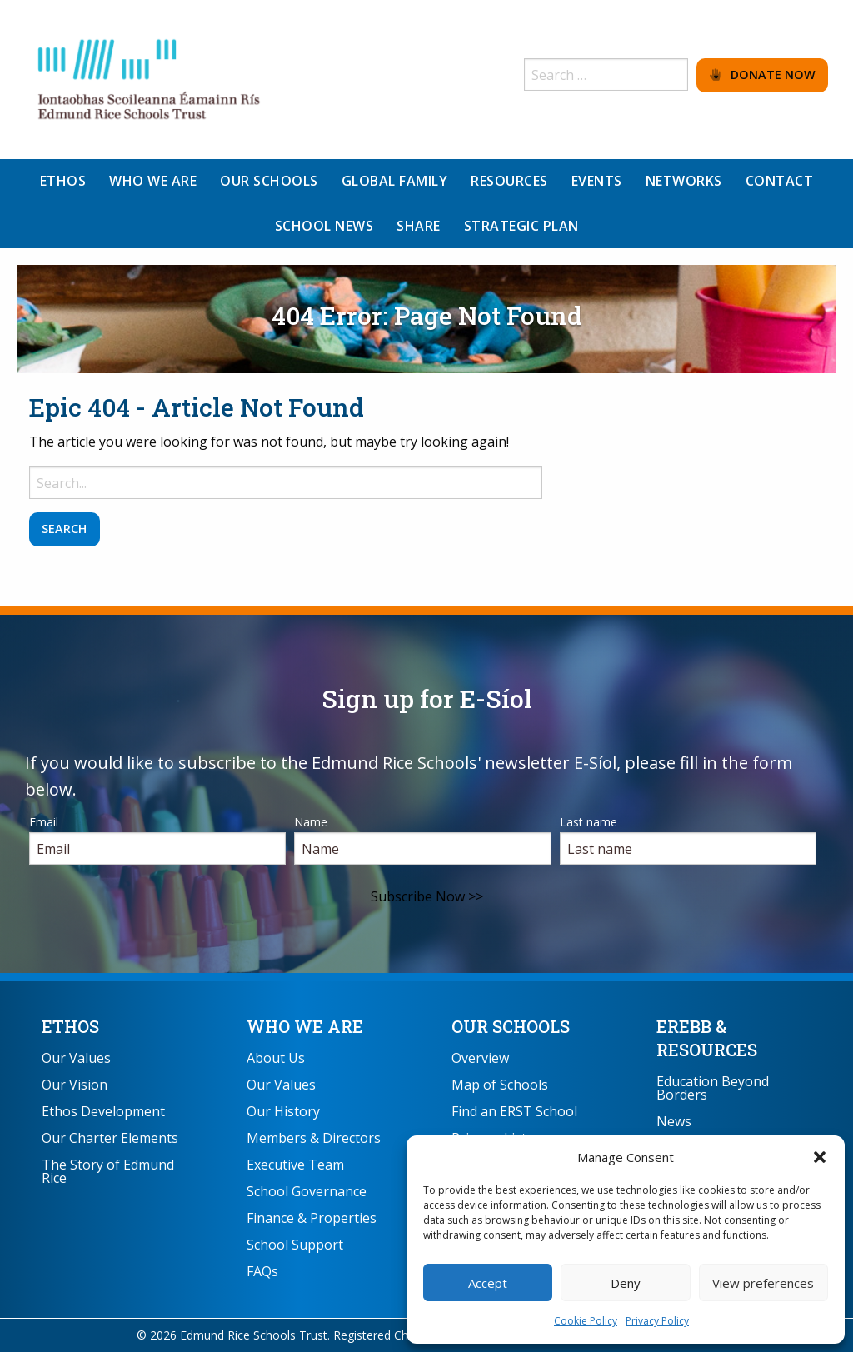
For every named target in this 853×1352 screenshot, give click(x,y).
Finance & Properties (312, 1218)
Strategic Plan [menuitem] (521, 226)
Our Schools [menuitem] (269, 181)
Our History (283, 1111)
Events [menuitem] (596, 181)
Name (310, 822)
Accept (487, 1283)
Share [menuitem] (419, 226)
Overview (480, 1058)
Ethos (70, 1026)
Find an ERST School (514, 1111)
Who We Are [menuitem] (153, 181)
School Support (295, 1244)
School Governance (307, 1191)
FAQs (262, 1271)
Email (43, 822)
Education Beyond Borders (712, 1088)
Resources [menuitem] (509, 181)
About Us (276, 1058)
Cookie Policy (585, 1321)
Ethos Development (103, 1111)
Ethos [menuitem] (63, 181)
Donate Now (763, 74)
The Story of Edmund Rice (108, 1171)
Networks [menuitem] (684, 181)
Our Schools (510, 1026)
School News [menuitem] (324, 226)
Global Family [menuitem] (395, 181)
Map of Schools (499, 1084)
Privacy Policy (657, 1321)
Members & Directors (314, 1138)
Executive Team (295, 1164)
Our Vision (74, 1084)
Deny (626, 1283)
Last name (588, 822)
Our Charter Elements (110, 1138)
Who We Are (305, 1026)
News (673, 1121)
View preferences (763, 1283)
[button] (819, 1157)
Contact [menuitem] (780, 181)
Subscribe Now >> (427, 896)
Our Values (76, 1058)
